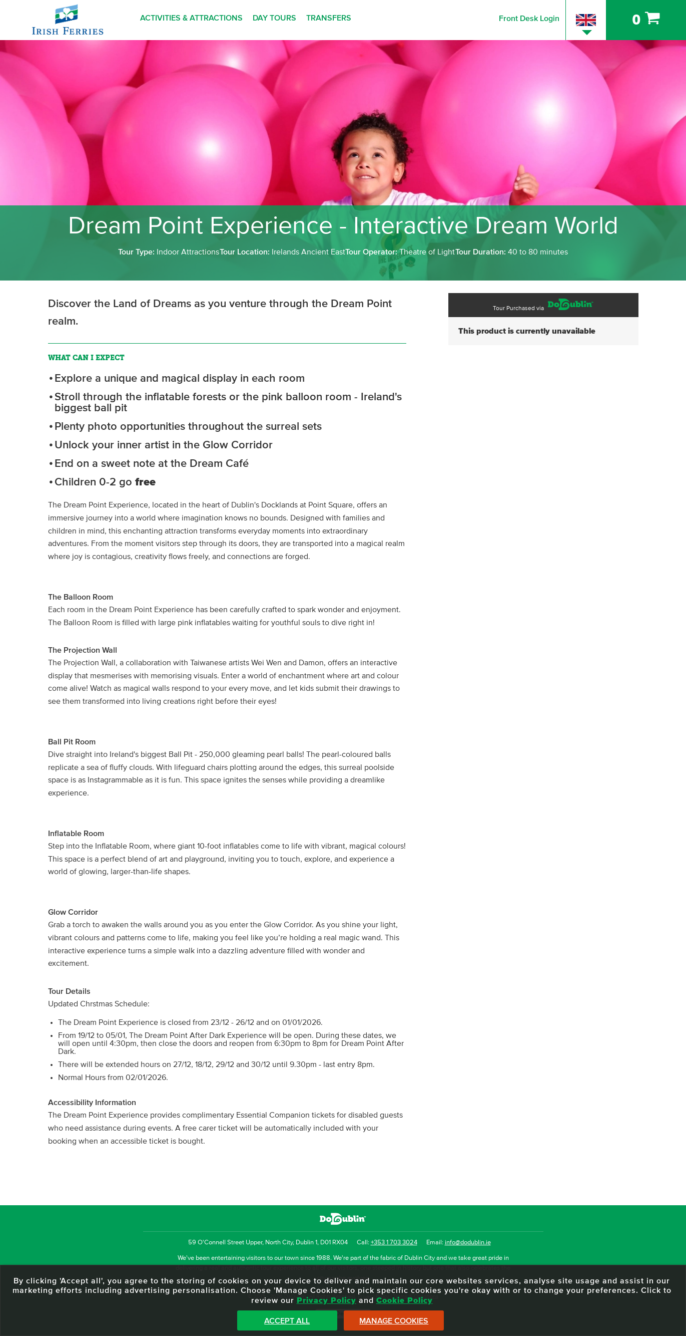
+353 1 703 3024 (394, 1242)
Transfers (328, 18)
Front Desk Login (529, 19)
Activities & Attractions (191, 18)
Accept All (287, 1321)
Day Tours (274, 18)
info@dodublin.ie (468, 1242)
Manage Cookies (393, 1321)
